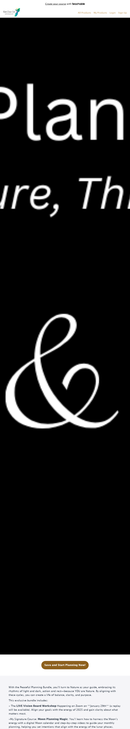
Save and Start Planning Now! (65, 665)
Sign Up (122, 13)
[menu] (101, 12)
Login (113, 13)
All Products (84, 13)
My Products (100, 13)
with (65, 4)
